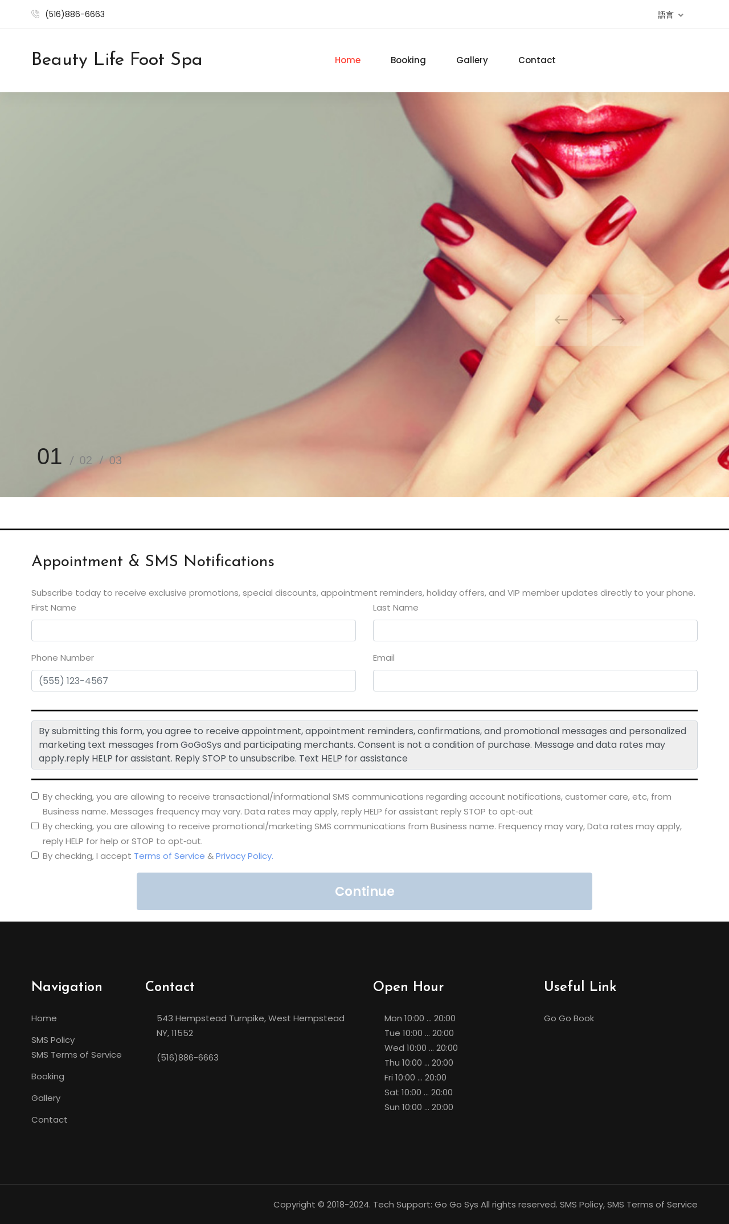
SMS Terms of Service (76, 1055)
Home (348, 60)
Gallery (472, 60)
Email (384, 658)
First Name (53, 607)
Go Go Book (569, 1018)
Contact (537, 60)
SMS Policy (53, 1040)
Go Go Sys (456, 1204)
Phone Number (62, 658)
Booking (408, 60)
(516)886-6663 (75, 14)
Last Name (396, 607)
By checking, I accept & (158, 856)
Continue (365, 891)
